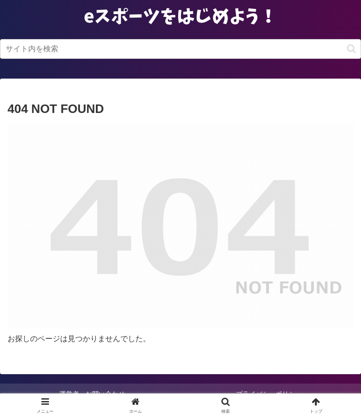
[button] (351, 48)
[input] (180, 49)
